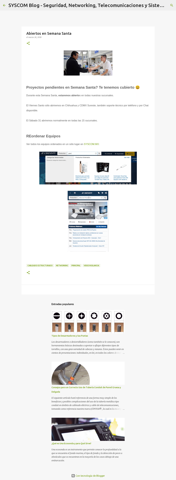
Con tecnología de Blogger (88, 475)
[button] (28, 43)
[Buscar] (172, 5)
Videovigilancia (91, 265)
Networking (62, 265)
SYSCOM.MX (91, 144)
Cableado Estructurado (40, 265)
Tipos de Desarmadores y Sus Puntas (70, 336)
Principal (75, 265)
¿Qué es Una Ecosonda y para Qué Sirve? (71, 443)
